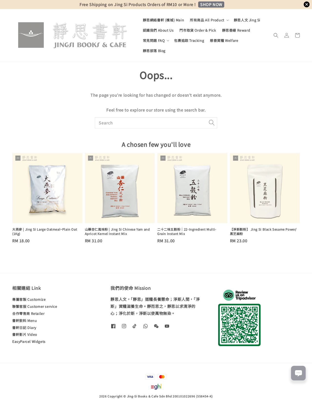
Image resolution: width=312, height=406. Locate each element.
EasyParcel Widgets (29, 341)
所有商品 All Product (207, 20)
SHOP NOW (211, 4)
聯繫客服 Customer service (34, 306)
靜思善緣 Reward (236, 30)
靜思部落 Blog (154, 50)
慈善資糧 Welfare (224, 40)
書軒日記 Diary (24, 327)
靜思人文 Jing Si (247, 20)
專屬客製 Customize (29, 299)
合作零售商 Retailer (28, 313)
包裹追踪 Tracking (189, 40)
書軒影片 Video (24, 334)
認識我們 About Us (158, 30)
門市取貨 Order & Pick (197, 30)
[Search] (211, 122)
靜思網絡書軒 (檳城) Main (163, 20)
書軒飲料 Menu (24, 320)
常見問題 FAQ (154, 40)
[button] (276, 35)
